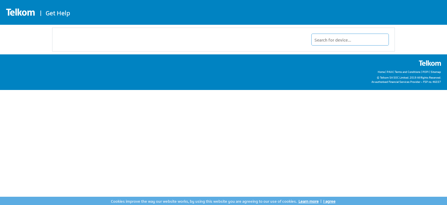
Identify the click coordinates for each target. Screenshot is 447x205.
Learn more (308, 201)
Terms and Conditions (407, 71)
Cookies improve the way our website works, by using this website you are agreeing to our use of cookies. (204, 201)
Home (381, 71)
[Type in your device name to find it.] (350, 40)
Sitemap (436, 71)
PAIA (390, 71)
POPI (425, 71)
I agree (329, 201)
